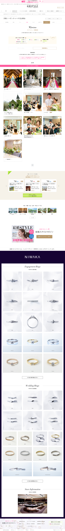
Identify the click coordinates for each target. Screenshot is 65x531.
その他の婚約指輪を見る (32, 377)
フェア (33, 22)
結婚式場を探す (22, 521)
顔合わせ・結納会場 (31, 523)
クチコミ (46, 22)
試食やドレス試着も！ (32, 195)
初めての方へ (21, 526)
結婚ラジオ (21, 523)
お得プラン (40, 22)
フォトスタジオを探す (31, 521)
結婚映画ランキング (41, 523)
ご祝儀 (27, 22)
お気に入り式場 (60, 7)
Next (58, 186)
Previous (6, 186)
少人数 (53, 22)
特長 (13, 22)
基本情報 (6, 22)
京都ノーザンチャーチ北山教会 (14, 18)
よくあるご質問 (29, 526)
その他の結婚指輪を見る (32, 481)
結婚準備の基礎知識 (41, 521)
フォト (20, 22)
